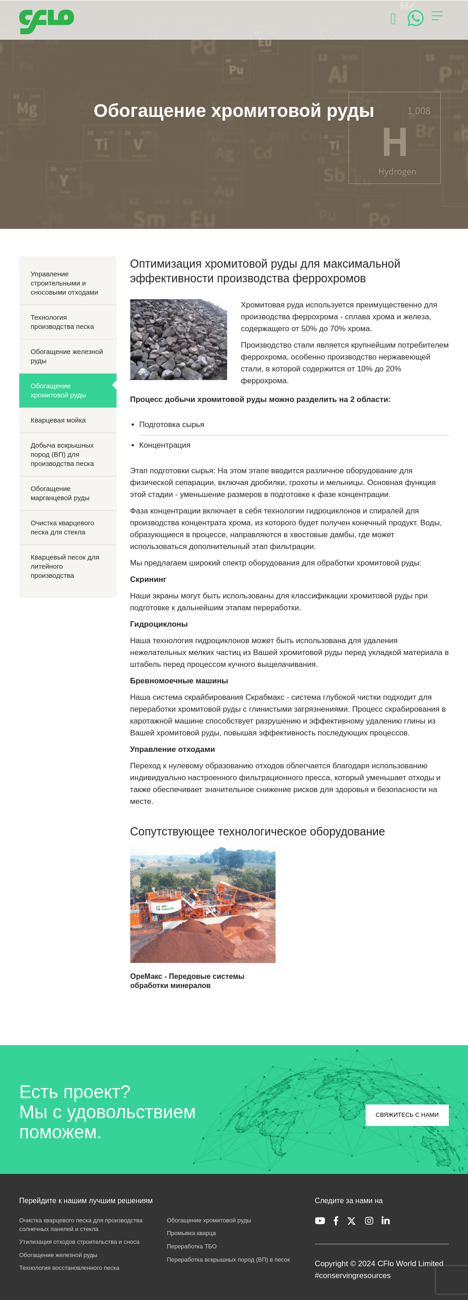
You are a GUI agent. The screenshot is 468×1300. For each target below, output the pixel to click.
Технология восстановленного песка (69, 1267)
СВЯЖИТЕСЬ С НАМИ (407, 1114)
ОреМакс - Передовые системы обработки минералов (187, 980)
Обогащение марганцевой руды (60, 493)
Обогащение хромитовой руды (58, 390)
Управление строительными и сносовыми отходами (64, 283)
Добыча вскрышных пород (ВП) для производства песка (62, 454)
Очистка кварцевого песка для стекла (62, 527)
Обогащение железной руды (67, 356)
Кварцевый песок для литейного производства (65, 566)
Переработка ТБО (192, 1246)
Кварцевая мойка (58, 420)
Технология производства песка (62, 321)
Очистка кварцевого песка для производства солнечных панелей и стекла (81, 1224)
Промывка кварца (191, 1233)
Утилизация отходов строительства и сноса (79, 1241)
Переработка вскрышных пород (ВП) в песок (228, 1259)
